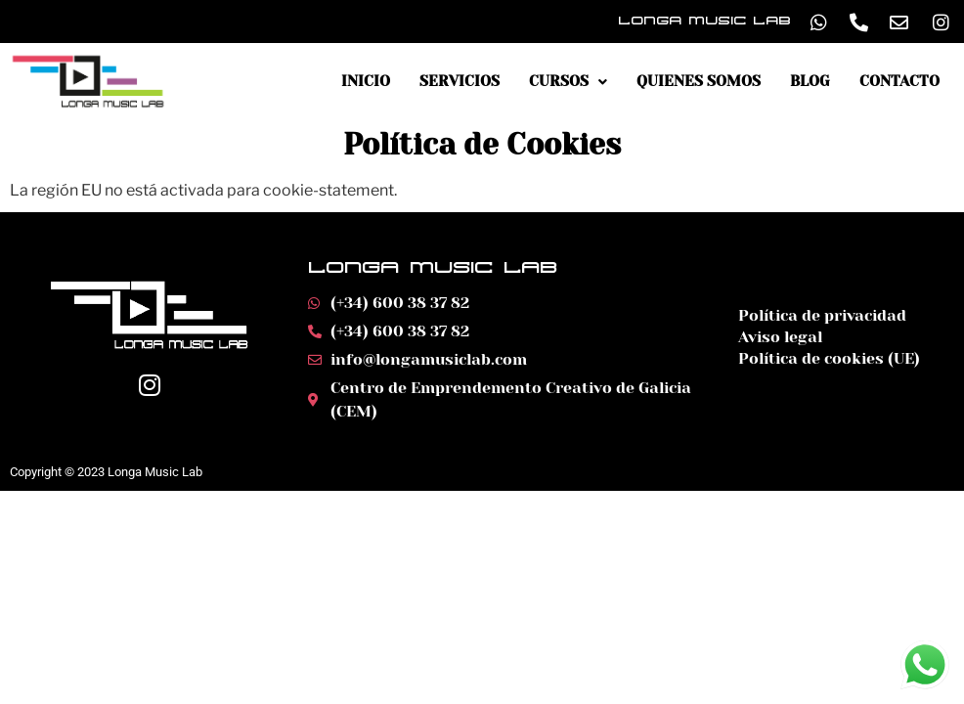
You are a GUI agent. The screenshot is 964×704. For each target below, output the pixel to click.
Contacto (899, 81)
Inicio (365, 81)
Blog (810, 81)
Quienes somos (698, 81)
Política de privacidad (822, 315)
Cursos (568, 81)
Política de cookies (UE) (829, 358)
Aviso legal (780, 337)
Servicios (459, 81)
